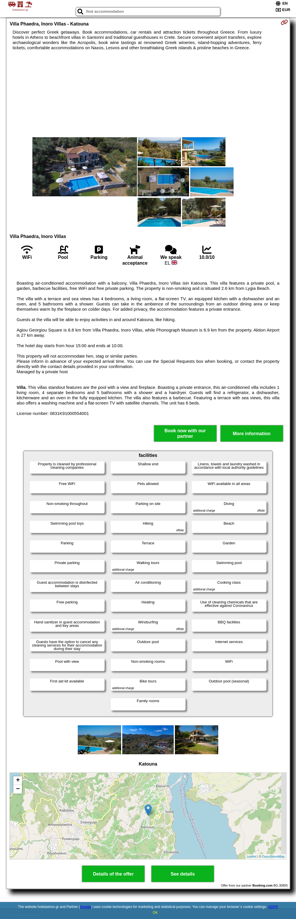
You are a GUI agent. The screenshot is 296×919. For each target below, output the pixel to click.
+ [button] (18, 780)
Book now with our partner (185, 433)
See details (183, 874)
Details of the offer (113, 874)
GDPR (273, 907)
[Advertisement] (148, 93)
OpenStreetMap (273, 856)
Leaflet (251, 856)
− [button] (18, 789)
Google (85, 907)
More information (252, 433)
